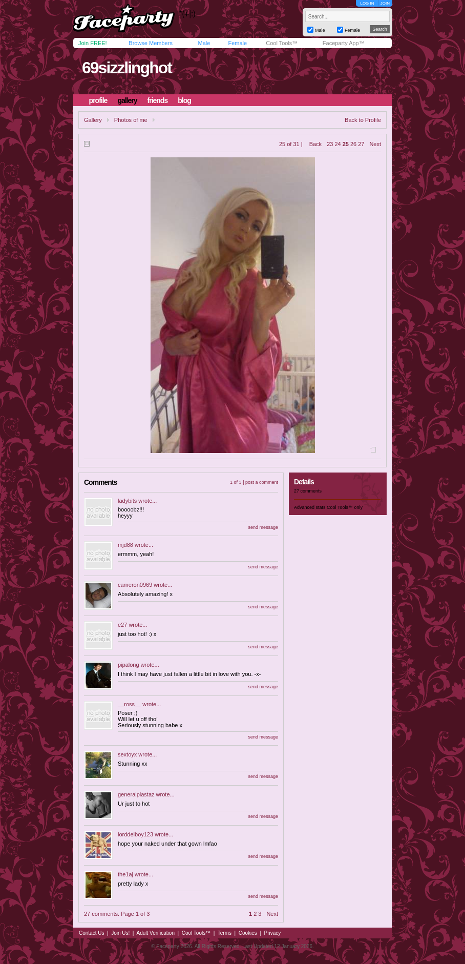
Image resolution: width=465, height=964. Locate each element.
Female (237, 43)
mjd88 (125, 545)
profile (98, 100)
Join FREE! (92, 43)
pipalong (128, 665)
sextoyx (127, 754)
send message (263, 527)
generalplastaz (136, 794)
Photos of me (130, 120)
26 (353, 144)
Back (315, 144)
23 (330, 144)
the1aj (125, 874)
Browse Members (151, 43)
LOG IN (367, 3)
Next (375, 144)
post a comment (261, 482)
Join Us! (120, 933)
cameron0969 (135, 585)
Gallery (93, 120)
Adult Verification (155, 933)
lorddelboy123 (135, 834)
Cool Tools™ (282, 43)
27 (361, 144)
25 (346, 144)
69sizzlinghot (127, 67)
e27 (122, 625)
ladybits (127, 501)
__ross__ (129, 704)
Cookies (248, 933)
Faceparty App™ (344, 43)
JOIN (385, 3)
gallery (127, 100)
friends (157, 100)
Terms (224, 933)
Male (204, 43)
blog (184, 100)
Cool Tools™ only (345, 507)
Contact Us (91, 933)
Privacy (272, 933)
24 (337, 144)
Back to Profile (363, 120)
